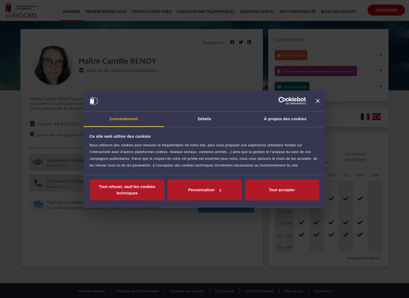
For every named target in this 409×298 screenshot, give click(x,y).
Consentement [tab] (124, 118)
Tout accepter (282, 189)
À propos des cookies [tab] (285, 118)
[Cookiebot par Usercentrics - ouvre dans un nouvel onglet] (282, 101)
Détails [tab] (204, 118)
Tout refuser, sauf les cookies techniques (127, 189)
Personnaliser (204, 189)
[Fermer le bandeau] (318, 101)
